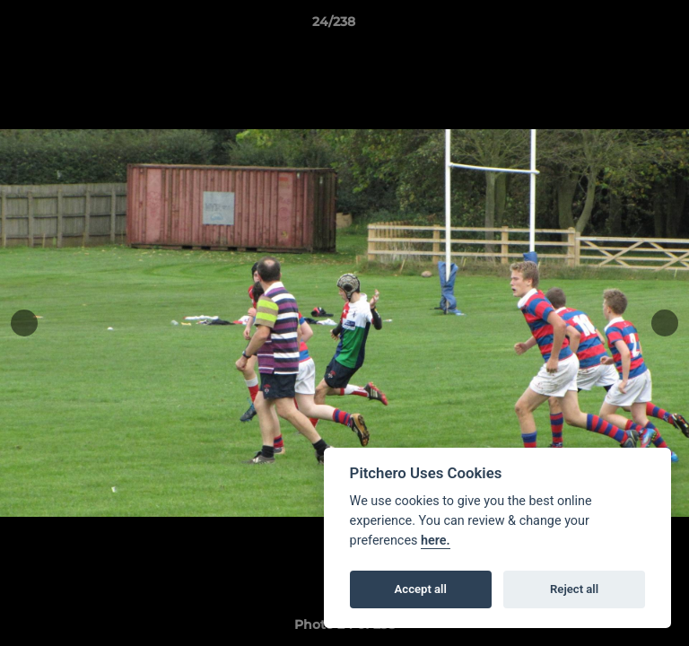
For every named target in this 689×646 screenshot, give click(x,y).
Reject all (574, 589)
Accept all (421, 589)
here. (435, 540)
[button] (624, 26)
